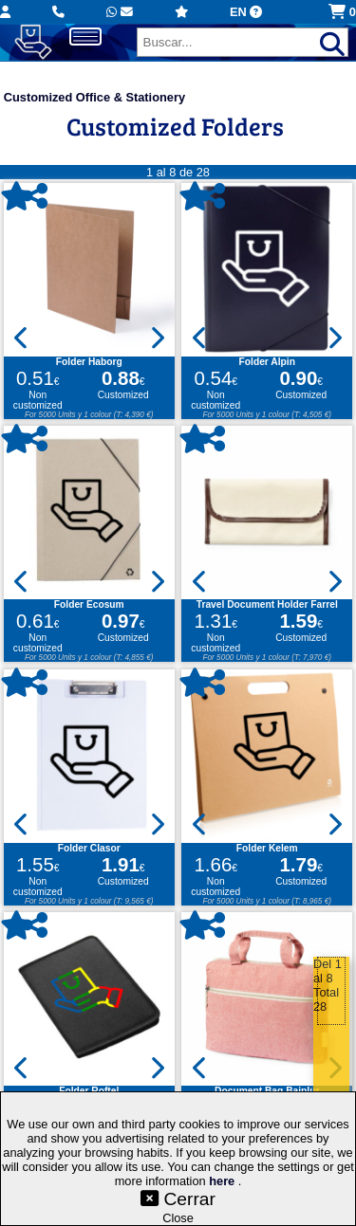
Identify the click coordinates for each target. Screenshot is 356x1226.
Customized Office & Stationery (94, 97)
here (223, 1181)
